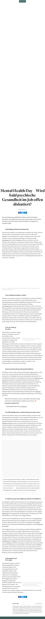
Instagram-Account (7, 423)
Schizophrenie (5, 541)
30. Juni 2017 (23, 406)
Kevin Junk (16, 603)
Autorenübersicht (39, 603)
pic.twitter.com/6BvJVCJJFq (12, 403)
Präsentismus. (5, 240)
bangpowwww (38, 518)
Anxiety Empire (17, 492)
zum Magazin (22, 1)
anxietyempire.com (7, 306)
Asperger (14, 541)
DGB (19, 240)
